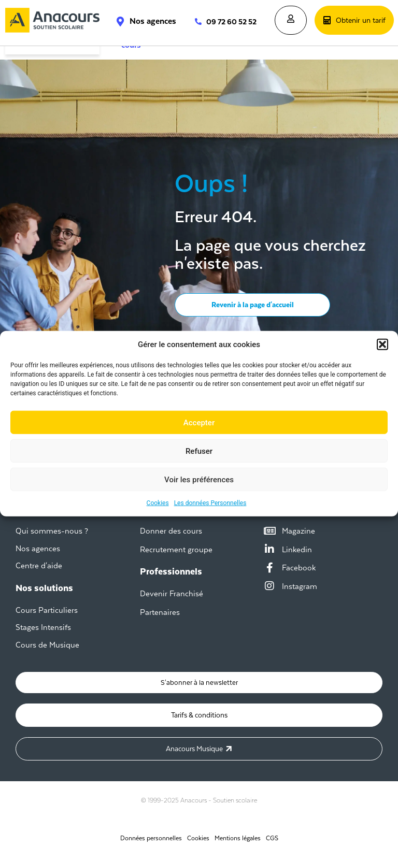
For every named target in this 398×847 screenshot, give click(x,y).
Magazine (298, 530)
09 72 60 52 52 (231, 22)
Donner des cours (171, 530)
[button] (382, 344)
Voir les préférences (199, 479)
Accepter (199, 422)
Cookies (158, 503)
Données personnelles (150, 834)
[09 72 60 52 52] (193, 21)
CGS (272, 834)
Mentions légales (237, 834)
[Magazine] (269, 531)
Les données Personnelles (210, 503)
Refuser (199, 450)
